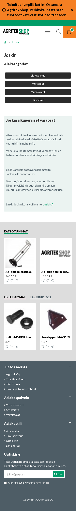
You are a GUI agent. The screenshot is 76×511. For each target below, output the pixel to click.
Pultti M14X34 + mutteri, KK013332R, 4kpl (19, 337)
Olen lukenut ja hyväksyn (26, 483)
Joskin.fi (48, 204)
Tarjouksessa (40, 297)
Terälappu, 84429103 (55, 337)
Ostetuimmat (15, 297)
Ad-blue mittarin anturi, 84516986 (19, 271)
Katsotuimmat (16, 231)
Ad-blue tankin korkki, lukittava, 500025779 (55, 271)
